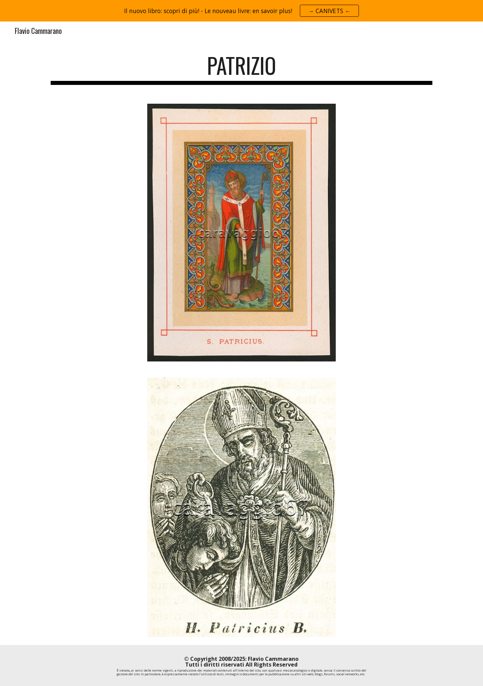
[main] (241, 69)
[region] (241, 10)
